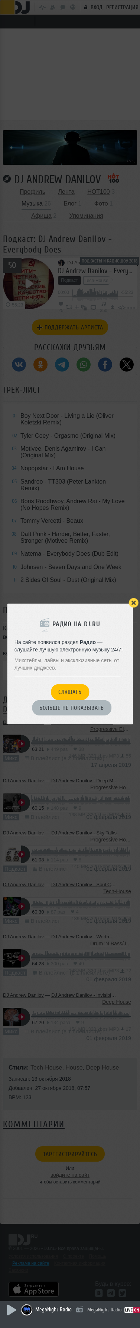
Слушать (70, 692)
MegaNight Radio (53, 1310)
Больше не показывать (71, 708)
